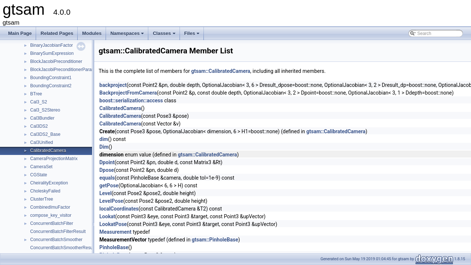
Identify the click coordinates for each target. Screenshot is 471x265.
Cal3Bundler (42, 118)
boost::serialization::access (131, 100)
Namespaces (127, 35)
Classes (164, 35)
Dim (104, 147)
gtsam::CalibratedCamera (220, 71)
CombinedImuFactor (50, 207)
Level (105, 193)
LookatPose (113, 224)
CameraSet (41, 166)
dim (103, 139)
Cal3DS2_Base (45, 134)
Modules (92, 33)
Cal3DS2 (39, 126)
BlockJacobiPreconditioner (56, 61)
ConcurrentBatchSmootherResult (62, 247)
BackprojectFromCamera (128, 93)
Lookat (107, 216)
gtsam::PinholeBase (215, 240)
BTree (36, 93)
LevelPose (111, 201)
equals (107, 178)
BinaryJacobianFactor (51, 45)
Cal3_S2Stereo (45, 110)
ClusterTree (41, 199)
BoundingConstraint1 (50, 77)
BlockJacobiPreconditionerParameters (67, 69)
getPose (108, 185)
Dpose (106, 170)
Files (192, 35)
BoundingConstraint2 (50, 85)
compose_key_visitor (50, 215)
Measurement (115, 232)
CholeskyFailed (45, 191)
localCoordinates (118, 209)
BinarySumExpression (52, 53)
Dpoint (106, 162)
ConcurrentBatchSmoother (56, 239)
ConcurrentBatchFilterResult (58, 231)
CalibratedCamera (48, 150)
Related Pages (56, 33)
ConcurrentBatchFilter (51, 223)
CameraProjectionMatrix (54, 158)
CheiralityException (49, 183)
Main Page (20, 33)
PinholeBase (113, 247)
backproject (113, 85)
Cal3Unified (41, 142)
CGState (38, 174)
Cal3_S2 (38, 102)
